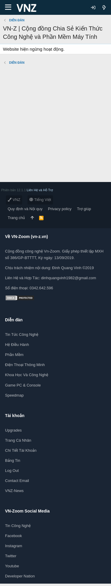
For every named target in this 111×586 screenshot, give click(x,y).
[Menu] (8, 7)
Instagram (13, 546)
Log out (12, 470)
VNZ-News (14, 490)
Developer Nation (20, 576)
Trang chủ (16, 217)
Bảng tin (12, 460)
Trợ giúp (84, 209)
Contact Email (17, 480)
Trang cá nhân (18, 440)
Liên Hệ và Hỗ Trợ (40, 190)
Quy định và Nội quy (25, 209)
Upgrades (13, 430)
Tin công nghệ (18, 525)
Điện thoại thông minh (25, 365)
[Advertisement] (55, 126)
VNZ (14, 199)
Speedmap (14, 395)
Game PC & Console (23, 385)
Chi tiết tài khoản (20, 450)
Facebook (13, 536)
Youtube (12, 566)
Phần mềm (14, 354)
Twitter (10, 556)
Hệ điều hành (17, 344)
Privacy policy (59, 209)
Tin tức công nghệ (21, 334)
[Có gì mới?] (104, 7)
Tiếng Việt (40, 199)
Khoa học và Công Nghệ (26, 375)
